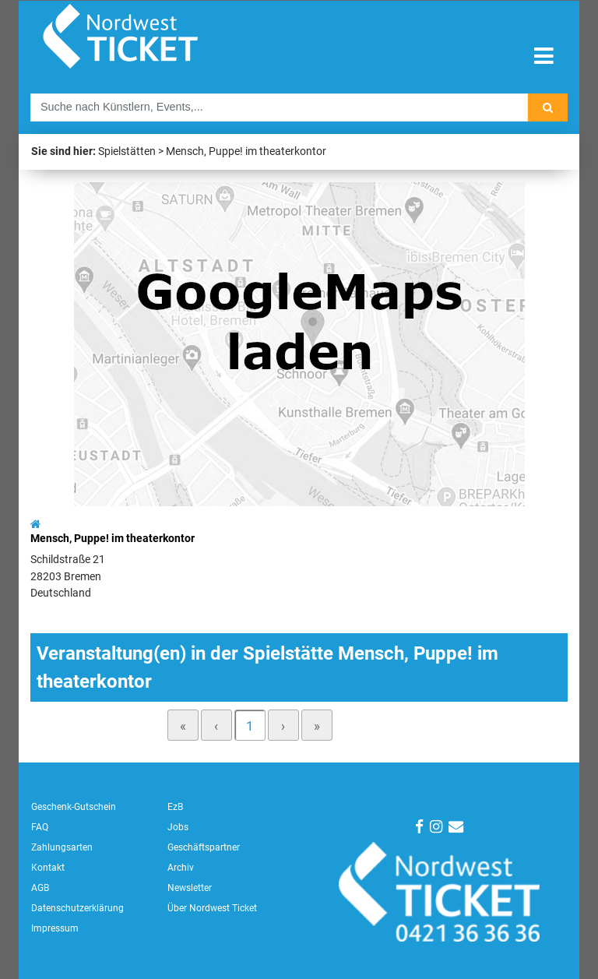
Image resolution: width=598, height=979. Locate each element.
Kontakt (48, 867)
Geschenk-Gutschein (73, 806)
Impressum (55, 928)
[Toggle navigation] (544, 56)
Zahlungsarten (62, 847)
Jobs (177, 827)
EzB (175, 806)
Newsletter (189, 887)
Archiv (180, 867)
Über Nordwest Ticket (212, 908)
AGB (40, 887)
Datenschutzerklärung (77, 908)
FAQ (39, 827)
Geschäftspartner (203, 847)
